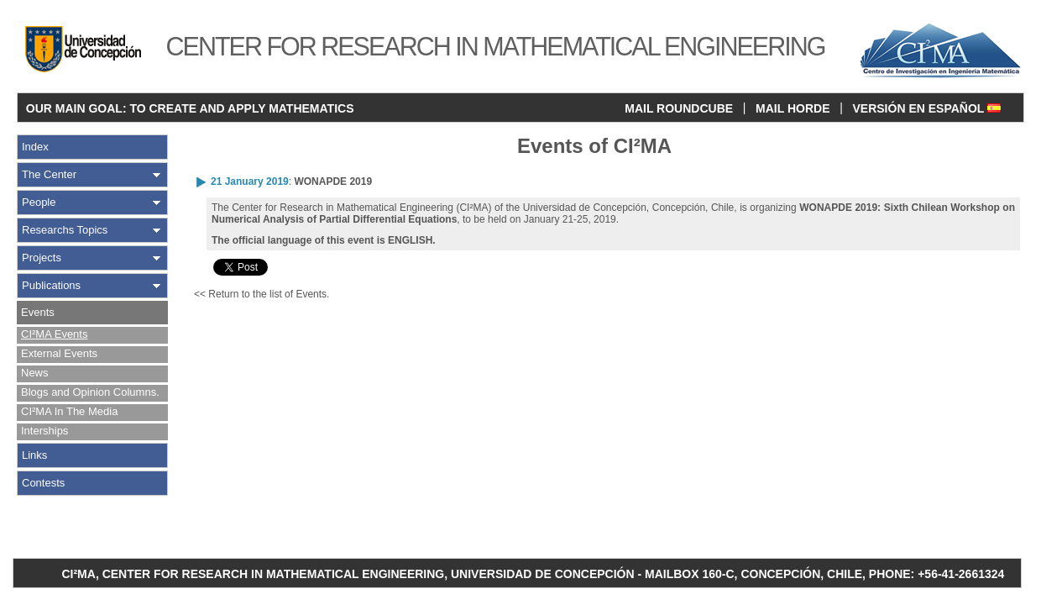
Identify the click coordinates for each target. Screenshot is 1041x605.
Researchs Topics (64, 230)
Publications (51, 285)
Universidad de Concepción (584, 207)
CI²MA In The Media (69, 411)
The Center (49, 174)
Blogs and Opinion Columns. (90, 392)
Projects (41, 257)
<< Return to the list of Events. (261, 294)
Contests (43, 482)
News (35, 372)
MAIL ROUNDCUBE (679, 108)
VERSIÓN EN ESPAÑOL (926, 108)
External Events (59, 353)
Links (34, 455)
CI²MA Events (54, 334)
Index (35, 146)
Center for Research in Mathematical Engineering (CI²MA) (361, 207)
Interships (44, 430)
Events (38, 312)
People (38, 202)
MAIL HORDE (792, 108)
